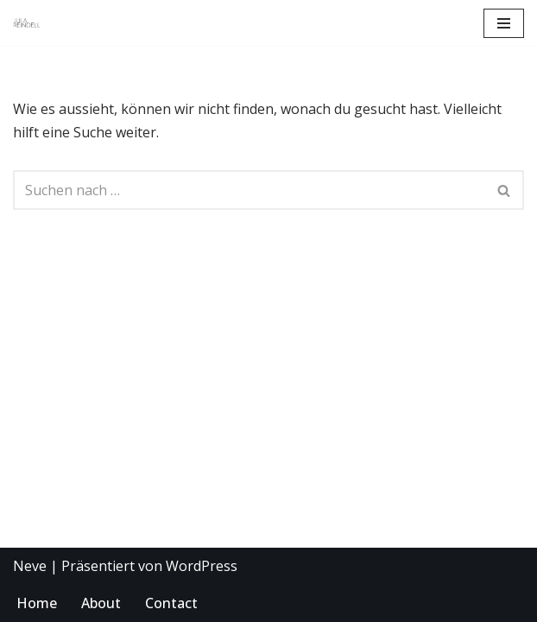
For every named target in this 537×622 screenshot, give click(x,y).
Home (36, 602)
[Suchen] (249, 190)
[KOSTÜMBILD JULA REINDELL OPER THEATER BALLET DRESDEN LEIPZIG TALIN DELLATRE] (27, 23)
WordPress (201, 565)
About (101, 602)
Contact (171, 602)
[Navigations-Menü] (503, 23)
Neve (30, 565)
